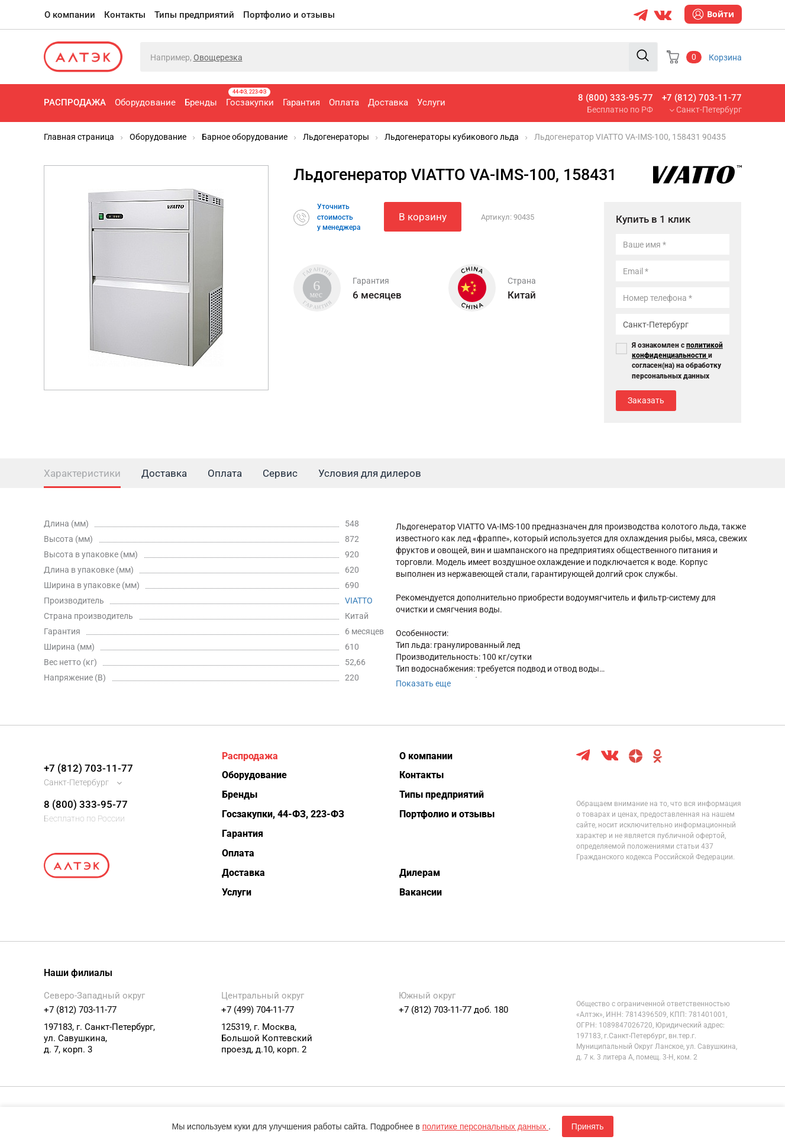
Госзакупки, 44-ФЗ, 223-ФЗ (283, 814)
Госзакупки (250, 98)
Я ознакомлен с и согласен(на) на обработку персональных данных (677, 360)
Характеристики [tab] (82, 473)
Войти (713, 14)
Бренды (201, 102)
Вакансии (420, 892)
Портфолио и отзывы (289, 14)
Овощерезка (218, 57)
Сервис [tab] (280, 473)
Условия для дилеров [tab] (369, 473)
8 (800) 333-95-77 (615, 97)
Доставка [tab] (164, 473)
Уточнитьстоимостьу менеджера (338, 217)
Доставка (388, 102)
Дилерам (419, 872)
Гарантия (301, 102)
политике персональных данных (485, 1126)
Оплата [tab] (225, 473)
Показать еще (423, 683)
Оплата (344, 102)
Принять (587, 1126)
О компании (69, 14)
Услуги (431, 102)
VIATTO (359, 600)
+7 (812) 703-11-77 (702, 97)
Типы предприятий (194, 14)
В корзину (423, 217)
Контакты (125, 14)
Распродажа (75, 102)
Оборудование (145, 102)
